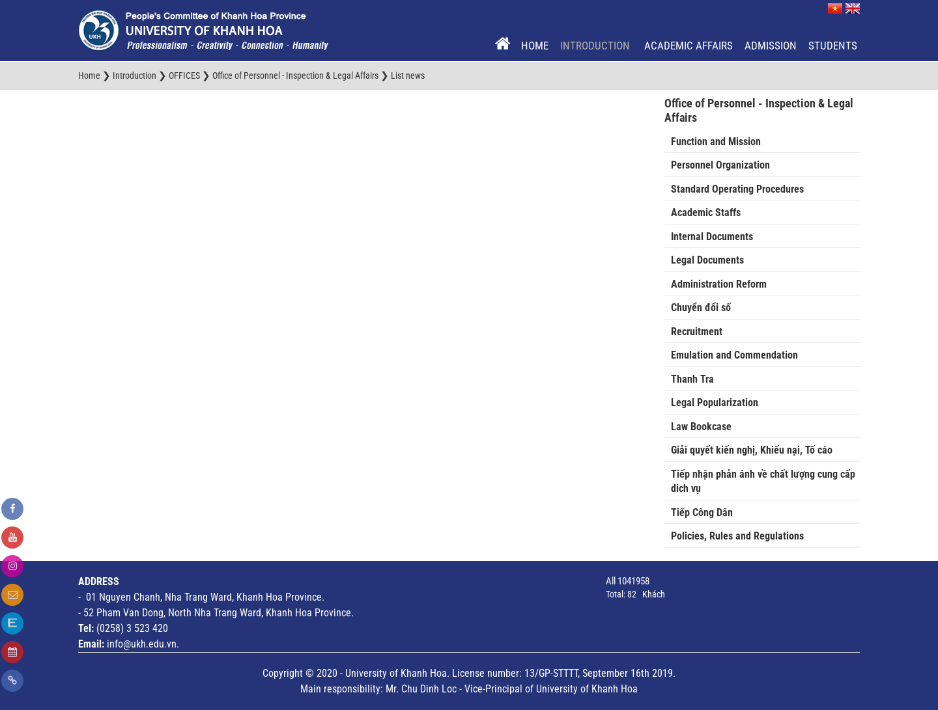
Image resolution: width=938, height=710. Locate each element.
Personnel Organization (720, 165)
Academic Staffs (706, 212)
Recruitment (696, 331)
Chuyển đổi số (701, 307)
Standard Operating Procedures (737, 189)
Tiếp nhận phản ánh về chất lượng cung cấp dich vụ (763, 481)
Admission (771, 45)
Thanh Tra (692, 379)
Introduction (596, 45)
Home (534, 45)
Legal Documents (707, 260)
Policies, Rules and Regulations (737, 536)
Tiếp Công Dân (702, 512)
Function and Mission (716, 141)
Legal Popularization (714, 402)
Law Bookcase (701, 426)
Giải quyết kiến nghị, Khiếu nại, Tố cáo (751, 450)
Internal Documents (712, 236)
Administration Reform (719, 284)
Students (832, 45)
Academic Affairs (688, 45)
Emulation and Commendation (734, 355)
